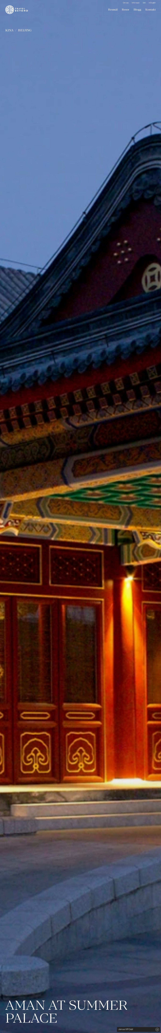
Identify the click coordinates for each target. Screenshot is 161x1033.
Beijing (25, 30)
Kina (9, 30)
